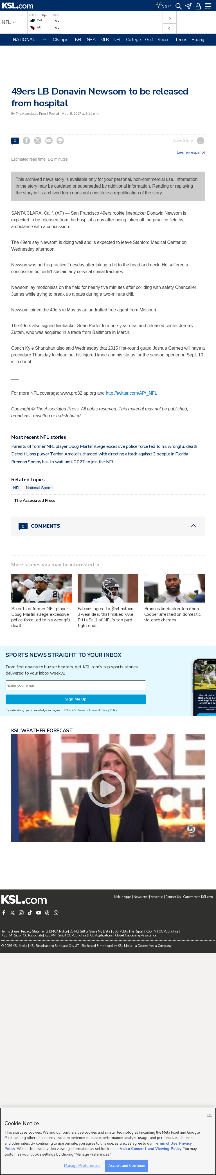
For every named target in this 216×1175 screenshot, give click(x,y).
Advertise (157, 897)
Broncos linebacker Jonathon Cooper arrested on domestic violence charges (172, 614)
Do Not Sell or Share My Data (90, 931)
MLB (104, 40)
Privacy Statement (33, 931)
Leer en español (191, 152)
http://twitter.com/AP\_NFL (131, 393)
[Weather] (163, 5)
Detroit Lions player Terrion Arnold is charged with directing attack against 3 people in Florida (99, 454)
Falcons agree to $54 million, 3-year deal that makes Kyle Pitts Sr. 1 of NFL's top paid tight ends (106, 617)
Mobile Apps (122, 897)
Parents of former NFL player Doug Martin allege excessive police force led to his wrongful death (104, 446)
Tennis (181, 40)
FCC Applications (100, 935)
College (133, 40)
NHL (117, 40)
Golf (149, 40)
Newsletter (141, 897)
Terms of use (10, 931)
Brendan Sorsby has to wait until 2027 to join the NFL (62, 462)
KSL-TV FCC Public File (162, 931)
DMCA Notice (58, 931)
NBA (91, 40)
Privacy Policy (109, 710)
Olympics (62, 40)
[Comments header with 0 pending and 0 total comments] (108, 526)
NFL (78, 40)
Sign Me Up (76, 699)
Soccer (164, 40)
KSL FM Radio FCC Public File (21, 935)
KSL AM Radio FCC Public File (65, 935)
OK (209, 1115)
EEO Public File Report (127, 931)
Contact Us (173, 897)
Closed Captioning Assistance (135, 935)
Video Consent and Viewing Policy (150, 1148)
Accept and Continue (126, 1165)
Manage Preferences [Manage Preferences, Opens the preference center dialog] (82, 1165)
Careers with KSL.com (198, 897)
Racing (198, 40)
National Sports (39, 488)
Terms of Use (85, 710)
